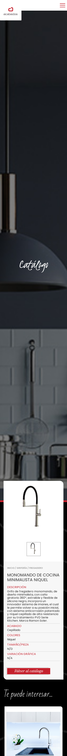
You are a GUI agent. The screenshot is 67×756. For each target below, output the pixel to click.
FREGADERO (36, 567)
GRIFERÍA (22, 567)
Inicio (10, 567)
